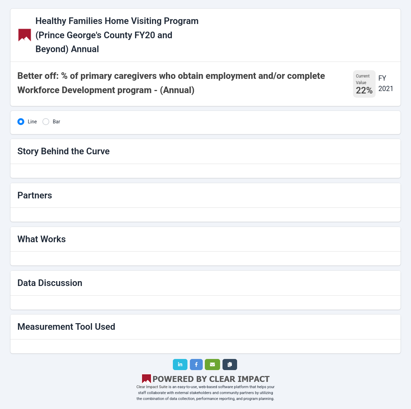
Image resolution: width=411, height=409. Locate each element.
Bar (56, 121)
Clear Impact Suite (152, 387)
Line (32, 121)
